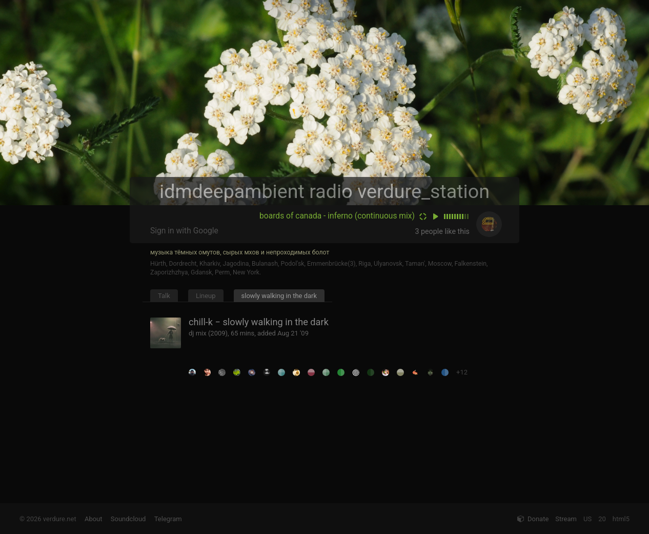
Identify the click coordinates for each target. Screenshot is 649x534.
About (94, 519)
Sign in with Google (184, 230)
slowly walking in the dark (279, 296)
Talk (164, 296)
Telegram (168, 519)
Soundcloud (128, 519)
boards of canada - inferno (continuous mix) (337, 216)
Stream (566, 519)
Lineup (206, 296)
